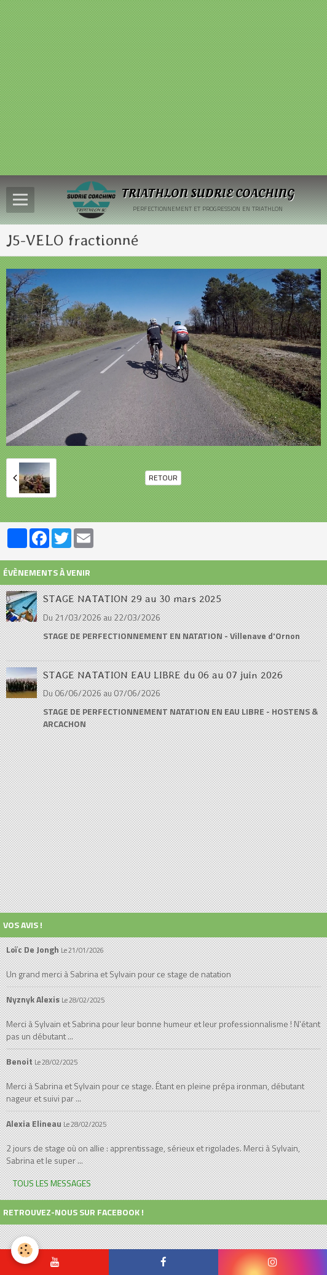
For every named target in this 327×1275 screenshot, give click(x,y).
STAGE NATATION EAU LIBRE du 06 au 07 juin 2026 (163, 674)
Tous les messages (52, 1183)
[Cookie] (25, 1250)
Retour (163, 477)
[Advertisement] (163, 86)
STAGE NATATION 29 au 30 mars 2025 (132, 598)
